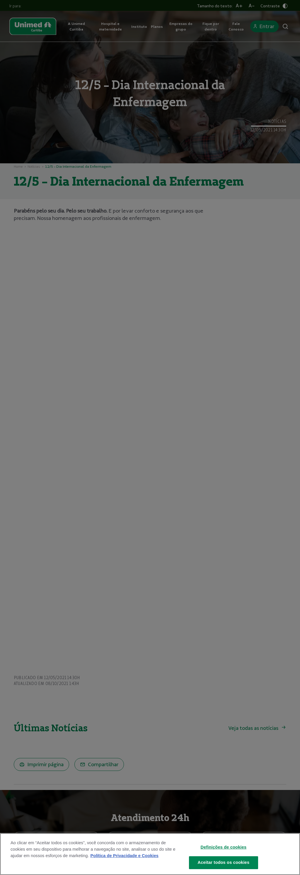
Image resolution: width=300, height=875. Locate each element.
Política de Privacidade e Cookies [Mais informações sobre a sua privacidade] (124, 855)
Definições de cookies (224, 847)
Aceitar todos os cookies (224, 862)
